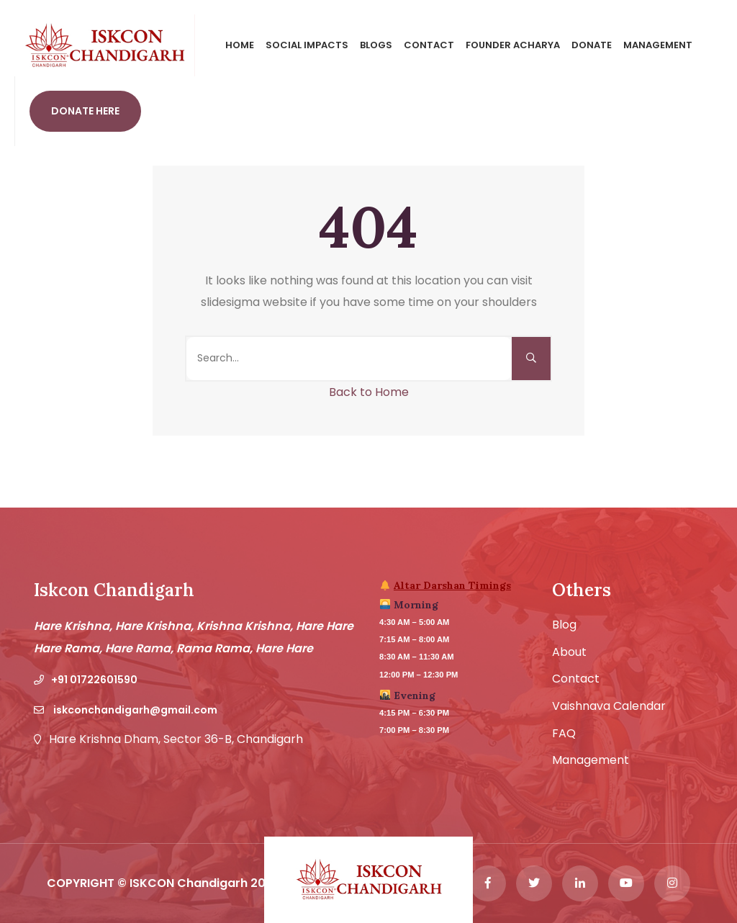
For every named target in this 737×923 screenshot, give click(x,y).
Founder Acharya (513, 45)
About (569, 652)
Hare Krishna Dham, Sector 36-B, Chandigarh (176, 739)
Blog (564, 625)
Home (239, 45)
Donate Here (85, 111)
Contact (429, 45)
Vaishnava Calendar (609, 706)
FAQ (564, 733)
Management (657, 45)
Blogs (376, 45)
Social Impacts (307, 45)
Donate (591, 45)
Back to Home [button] (369, 392)
